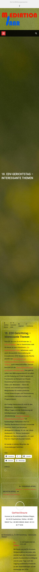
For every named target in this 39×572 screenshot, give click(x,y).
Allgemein (21, 329)
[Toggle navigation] (3, 33)
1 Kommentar (29, 329)
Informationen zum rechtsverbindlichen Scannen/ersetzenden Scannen (19, 364)
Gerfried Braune (19, 512)
